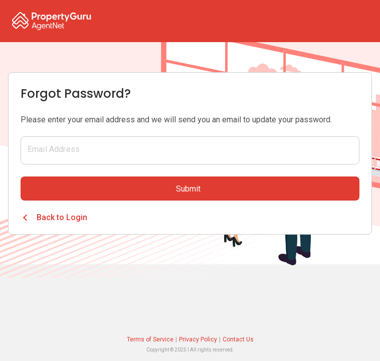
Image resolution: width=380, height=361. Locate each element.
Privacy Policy (198, 339)
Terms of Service (150, 339)
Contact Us (238, 339)
